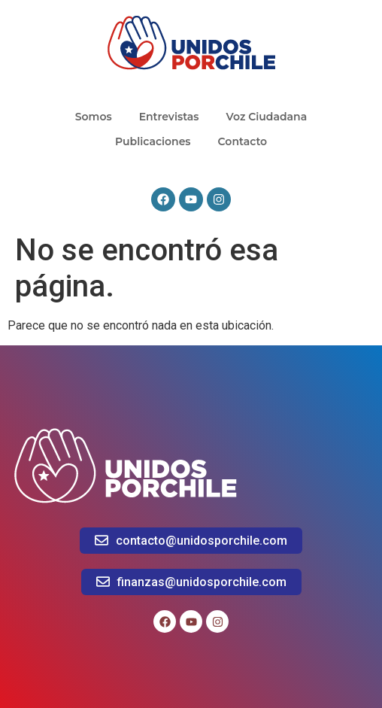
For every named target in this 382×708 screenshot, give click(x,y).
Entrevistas (169, 116)
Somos (93, 116)
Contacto (243, 141)
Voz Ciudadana (267, 116)
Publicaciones (153, 141)
